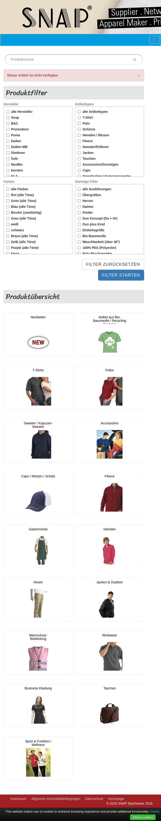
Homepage (116, 799)
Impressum (18, 799)
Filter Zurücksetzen (113, 264)
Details (155, 811)
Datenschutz (94, 799)
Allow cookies (142, 817)
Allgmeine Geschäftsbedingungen (55, 799)
